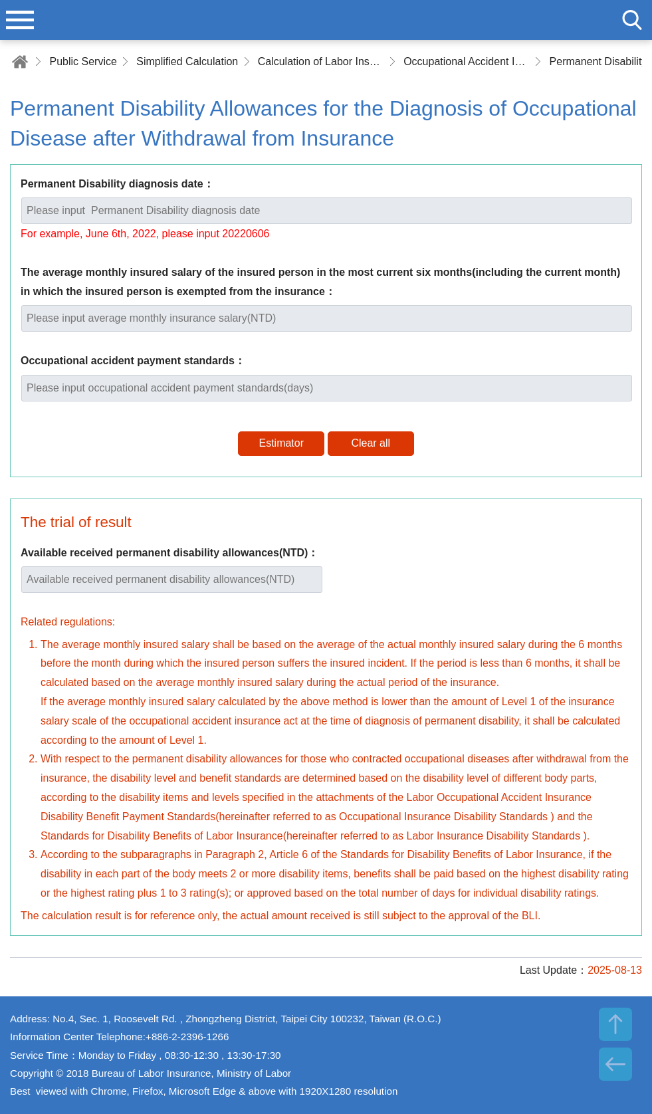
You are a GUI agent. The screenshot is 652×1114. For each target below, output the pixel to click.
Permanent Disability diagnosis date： (117, 183)
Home (20, 61)
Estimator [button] (281, 443)
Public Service (82, 61)
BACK (615, 1064)
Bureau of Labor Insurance (326, 20)
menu (20, 20)
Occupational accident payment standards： (133, 360)
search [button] (632, 20)
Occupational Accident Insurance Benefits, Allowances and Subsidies (466, 61)
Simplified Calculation (187, 61)
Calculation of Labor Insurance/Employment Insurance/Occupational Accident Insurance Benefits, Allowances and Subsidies (321, 61)
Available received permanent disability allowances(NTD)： (169, 552)
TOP (615, 1024)
